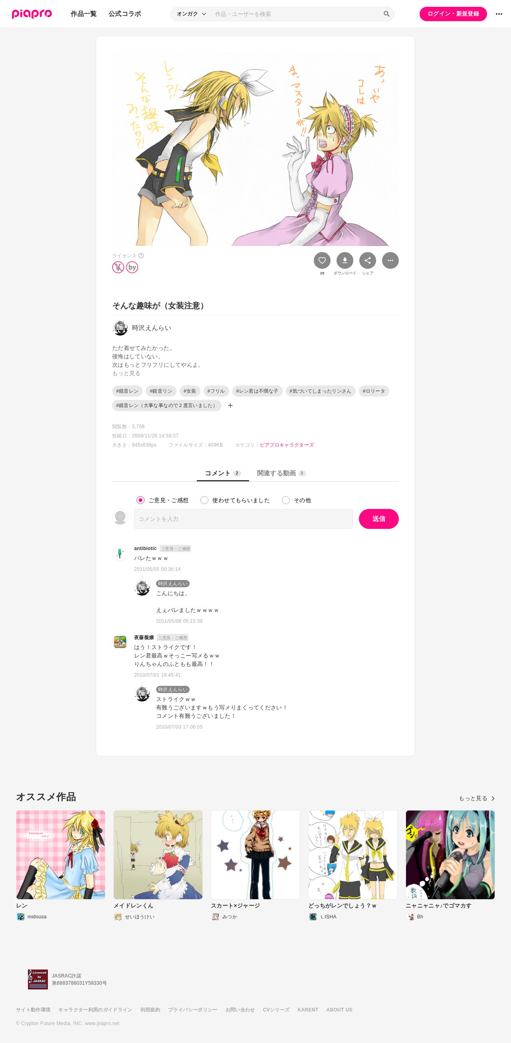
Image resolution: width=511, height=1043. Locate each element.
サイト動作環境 (33, 1010)
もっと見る (477, 798)
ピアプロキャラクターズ (287, 445)
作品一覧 (84, 13)
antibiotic (145, 548)
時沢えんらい (173, 583)
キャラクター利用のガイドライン (95, 1010)
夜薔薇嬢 (144, 637)
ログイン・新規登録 (453, 13)
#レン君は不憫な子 (257, 391)
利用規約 (150, 1010)
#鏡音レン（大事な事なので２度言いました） (167, 405)
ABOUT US (340, 1010)
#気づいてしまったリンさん (321, 391)
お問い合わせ (240, 1010)
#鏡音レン (127, 391)
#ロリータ (374, 391)
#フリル (216, 391)
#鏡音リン (161, 391)
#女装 (190, 391)
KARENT (308, 1010)
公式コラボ (125, 13)
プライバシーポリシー (193, 1010)
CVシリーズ (276, 1010)
